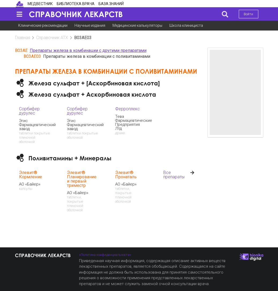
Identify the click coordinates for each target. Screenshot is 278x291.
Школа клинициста (186, 25)
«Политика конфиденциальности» (105, 255)
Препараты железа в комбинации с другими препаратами (88, 50)
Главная (22, 37)
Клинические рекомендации (42, 25)
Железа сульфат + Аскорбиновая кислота (92, 94)
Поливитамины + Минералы (69, 158)
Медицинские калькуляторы (137, 25)
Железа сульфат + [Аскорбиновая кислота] (94, 83)
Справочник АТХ (52, 37)
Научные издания (89, 25)
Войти (248, 14)
